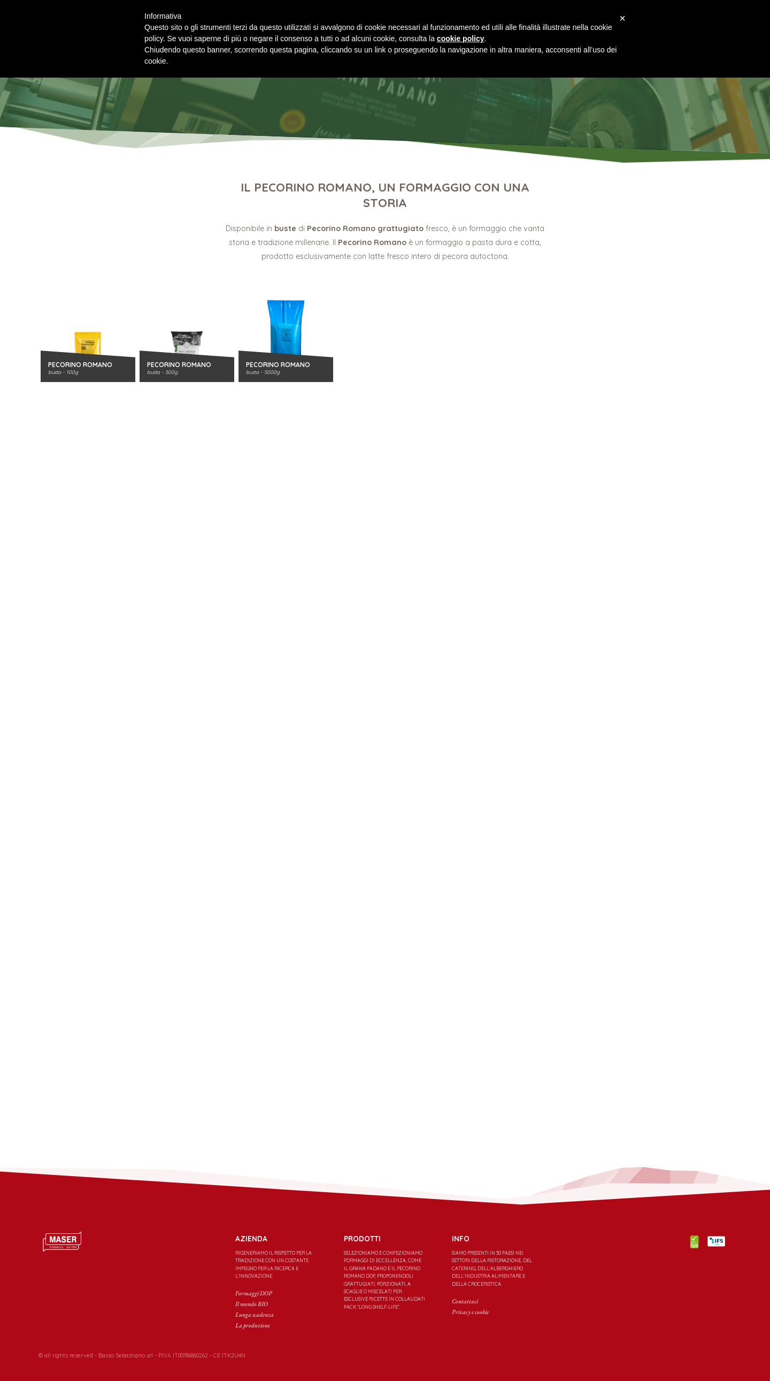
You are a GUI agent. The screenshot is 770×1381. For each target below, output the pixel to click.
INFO (460, 1238)
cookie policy (460, 38)
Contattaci (465, 1301)
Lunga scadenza (254, 1314)
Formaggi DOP (253, 1293)
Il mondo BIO (251, 1304)
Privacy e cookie (470, 1312)
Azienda (251, 1238)
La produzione (252, 1325)
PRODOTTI (362, 1238)
